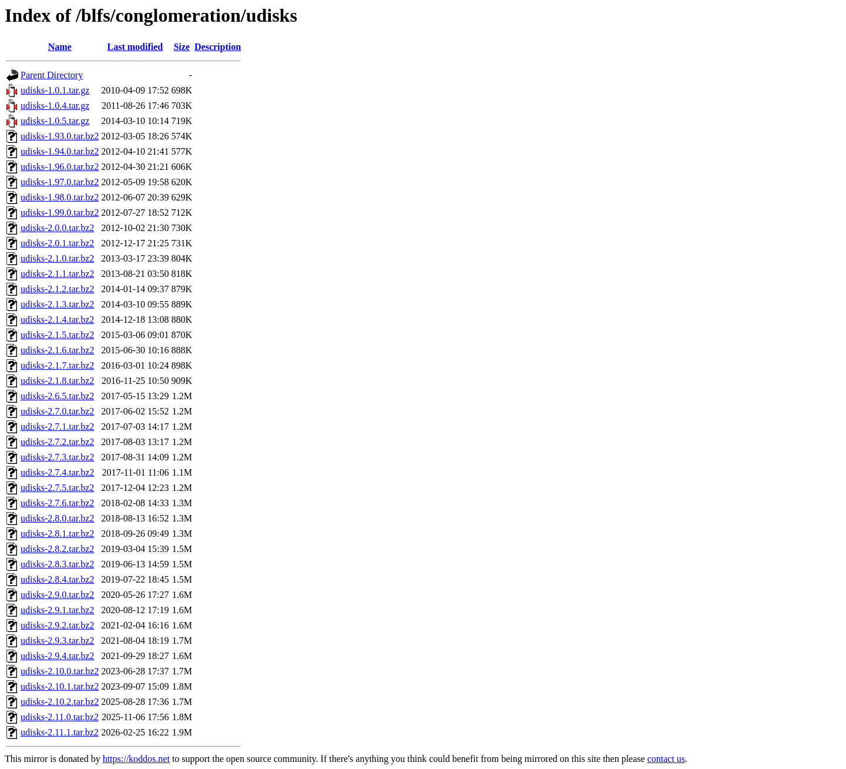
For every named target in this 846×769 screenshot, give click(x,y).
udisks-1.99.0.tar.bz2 (60, 213)
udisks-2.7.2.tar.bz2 (57, 442)
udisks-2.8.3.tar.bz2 (57, 564)
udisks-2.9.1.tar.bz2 (57, 610)
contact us (666, 759)
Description (217, 47)
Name (60, 47)
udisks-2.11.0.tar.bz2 (60, 717)
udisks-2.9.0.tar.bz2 (57, 595)
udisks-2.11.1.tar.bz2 (60, 732)
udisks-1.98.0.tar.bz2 (60, 197)
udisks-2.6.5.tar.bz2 (57, 396)
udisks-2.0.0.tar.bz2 (57, 228)
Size (181, 47)
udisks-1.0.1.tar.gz (55, 90)
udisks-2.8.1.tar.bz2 (57, 534)
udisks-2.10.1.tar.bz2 (60, 686)
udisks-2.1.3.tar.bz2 (57, 304)
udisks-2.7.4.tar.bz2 (57, 472)
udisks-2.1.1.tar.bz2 (57, 274)
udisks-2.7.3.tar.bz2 (57, 457)
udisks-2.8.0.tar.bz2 (57, 518)
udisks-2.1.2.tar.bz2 (57, 289)
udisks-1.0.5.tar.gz (55, 121)
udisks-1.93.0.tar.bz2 (60, 136)
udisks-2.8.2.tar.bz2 (57, 549)
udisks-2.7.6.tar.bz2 (57, 503)
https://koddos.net (136, 759)
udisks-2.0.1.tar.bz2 (57, 243)
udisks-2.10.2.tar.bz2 (60, 702)
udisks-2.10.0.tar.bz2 (60, 671)
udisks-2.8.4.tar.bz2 (57, 579)
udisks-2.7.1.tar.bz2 (57, 427)
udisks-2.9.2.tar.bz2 (57, 625)
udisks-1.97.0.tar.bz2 (60, 182)
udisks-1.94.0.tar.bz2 (60, 151)
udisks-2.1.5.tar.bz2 (57, 335)
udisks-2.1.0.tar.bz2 (57, 258)
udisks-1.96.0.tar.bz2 (60, 167)
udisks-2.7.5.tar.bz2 (57, 488)
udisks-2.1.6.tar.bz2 (57, 350)
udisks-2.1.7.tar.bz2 (57, 365)
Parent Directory (52, 75)
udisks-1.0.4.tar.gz (55, 106)
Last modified (135, 47)
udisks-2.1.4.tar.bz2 (57, 320)
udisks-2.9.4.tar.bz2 (57, 656)
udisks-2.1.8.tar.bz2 (57, 381)
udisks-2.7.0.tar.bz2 (57, 411)
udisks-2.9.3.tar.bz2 (57, 641)
